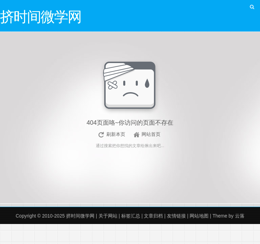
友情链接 (176, 216)
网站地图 (199, 216)
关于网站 (108, 216)
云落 (239, 216)
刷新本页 (115, 134)
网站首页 (151, 134)
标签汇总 (130, 216)
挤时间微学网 (80, 216)
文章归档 (153, 216)
